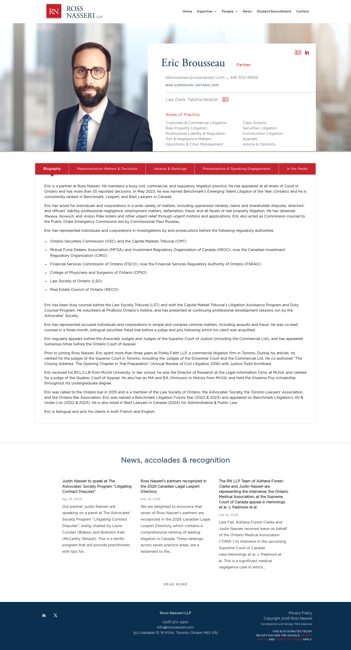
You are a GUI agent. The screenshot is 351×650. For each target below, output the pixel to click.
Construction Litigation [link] (263, 133)
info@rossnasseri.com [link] (175, 627)
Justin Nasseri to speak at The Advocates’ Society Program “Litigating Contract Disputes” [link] (97, 486)
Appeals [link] (250, 139)
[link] (74, 11)
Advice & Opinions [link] (259, 144)
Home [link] (187, 11)
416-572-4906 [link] (244, 78)
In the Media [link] (297, 169)
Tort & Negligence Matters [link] (188, 139)
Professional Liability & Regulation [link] (195, 133)
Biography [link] (52, 169)
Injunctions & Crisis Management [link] (194, 144)
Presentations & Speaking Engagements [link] (237, 169)
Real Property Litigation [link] (186, 128)
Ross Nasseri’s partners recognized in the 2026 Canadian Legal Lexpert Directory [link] (173, 486)
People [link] (227, 11)
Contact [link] (302, 11)
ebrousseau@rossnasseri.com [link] (195, 78)
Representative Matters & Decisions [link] (107, 169)
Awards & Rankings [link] (170, 169)
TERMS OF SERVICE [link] (288, 639)
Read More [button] (175, 582)
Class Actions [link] (254, 123)
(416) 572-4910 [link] (175, 622)
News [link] (247, 11)
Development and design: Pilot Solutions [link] (286, 624)
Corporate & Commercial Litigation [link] (196, 123)
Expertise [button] (204, 11)
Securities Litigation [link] (260, 128)
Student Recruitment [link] (274, 11)
